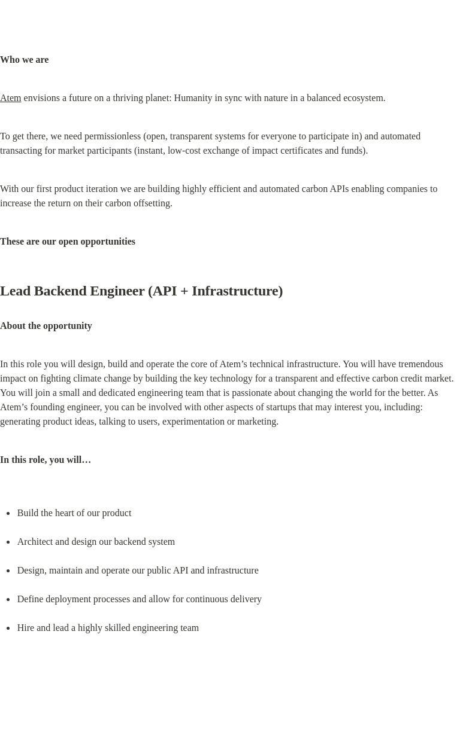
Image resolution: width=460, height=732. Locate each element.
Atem (11, 98)
